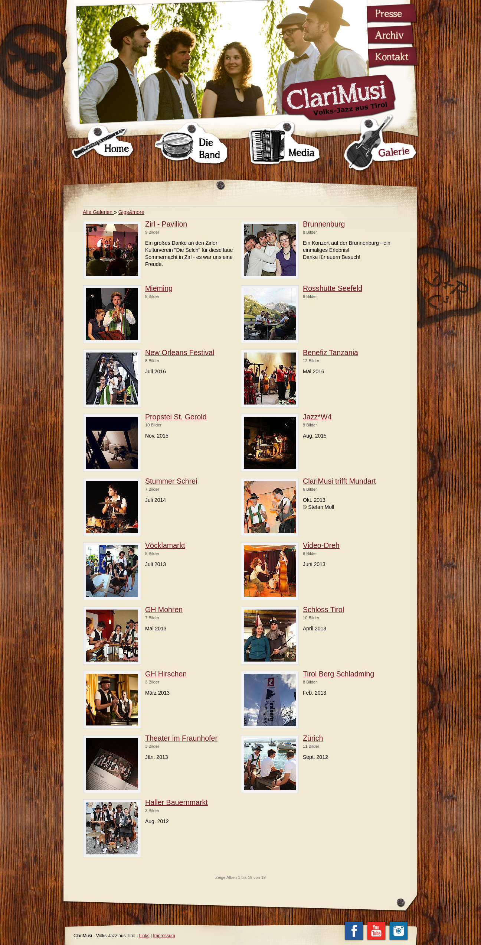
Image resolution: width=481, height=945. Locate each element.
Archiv (388, 34)
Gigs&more (131, 212)
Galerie (379, 142)
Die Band (191, 143)
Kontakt (388, 57)
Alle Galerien (98, 212)
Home (103, 143)
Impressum (164, 935)
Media (284, 143)
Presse (388, 13)
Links (144, 935)
